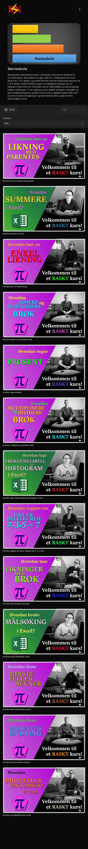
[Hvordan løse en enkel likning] (44, 286)
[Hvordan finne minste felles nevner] (44, 709)
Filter (10, 109)
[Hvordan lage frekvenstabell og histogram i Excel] (44, 498)
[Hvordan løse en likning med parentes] (44, 181)
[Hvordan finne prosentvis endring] (44, 762)
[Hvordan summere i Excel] (44, 233)
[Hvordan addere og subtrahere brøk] (44, 339)
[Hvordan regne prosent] (44, 392)
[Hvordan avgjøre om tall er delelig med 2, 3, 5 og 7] (44, 551)
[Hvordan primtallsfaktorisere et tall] (44, 815)
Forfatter (7, 118)
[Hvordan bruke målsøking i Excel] (44, 656)
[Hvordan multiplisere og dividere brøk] (44, 445)
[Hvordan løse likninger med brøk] (44, 603)
